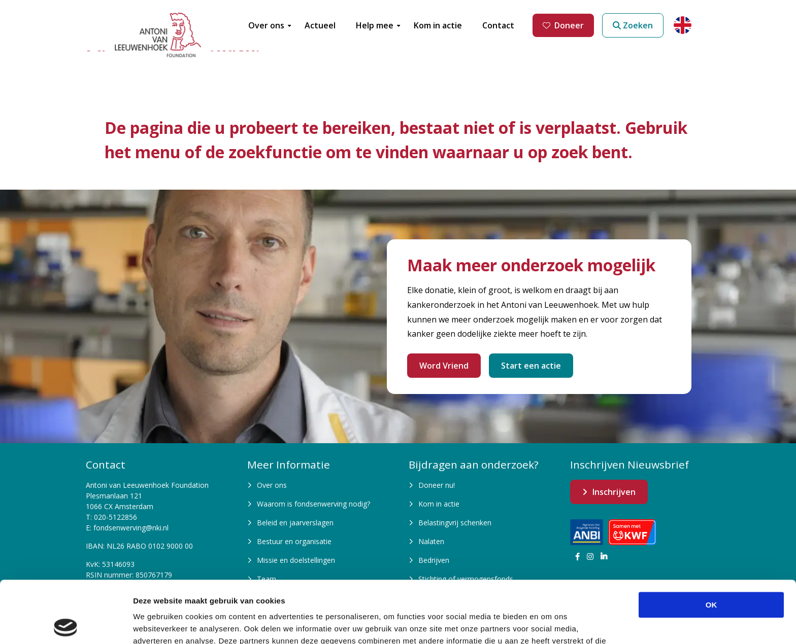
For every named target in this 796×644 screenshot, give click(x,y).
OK (711, 543)
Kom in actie (438, 504)
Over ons (272, 485)
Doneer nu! (436, 485)
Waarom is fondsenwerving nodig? (313, 504)
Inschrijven (614, 491)
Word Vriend (444, 365)
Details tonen (548, 624)
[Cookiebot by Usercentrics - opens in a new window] (65, 624)
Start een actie (531, 365)
